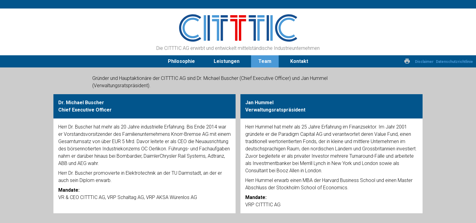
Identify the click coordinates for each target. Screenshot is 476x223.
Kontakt (299, 61)
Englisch (395, 61)
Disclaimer (424, 62)
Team (264, 61)
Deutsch (384, 61)
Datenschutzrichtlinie (454, 62)
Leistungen (227, 61)
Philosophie (181, 61)
